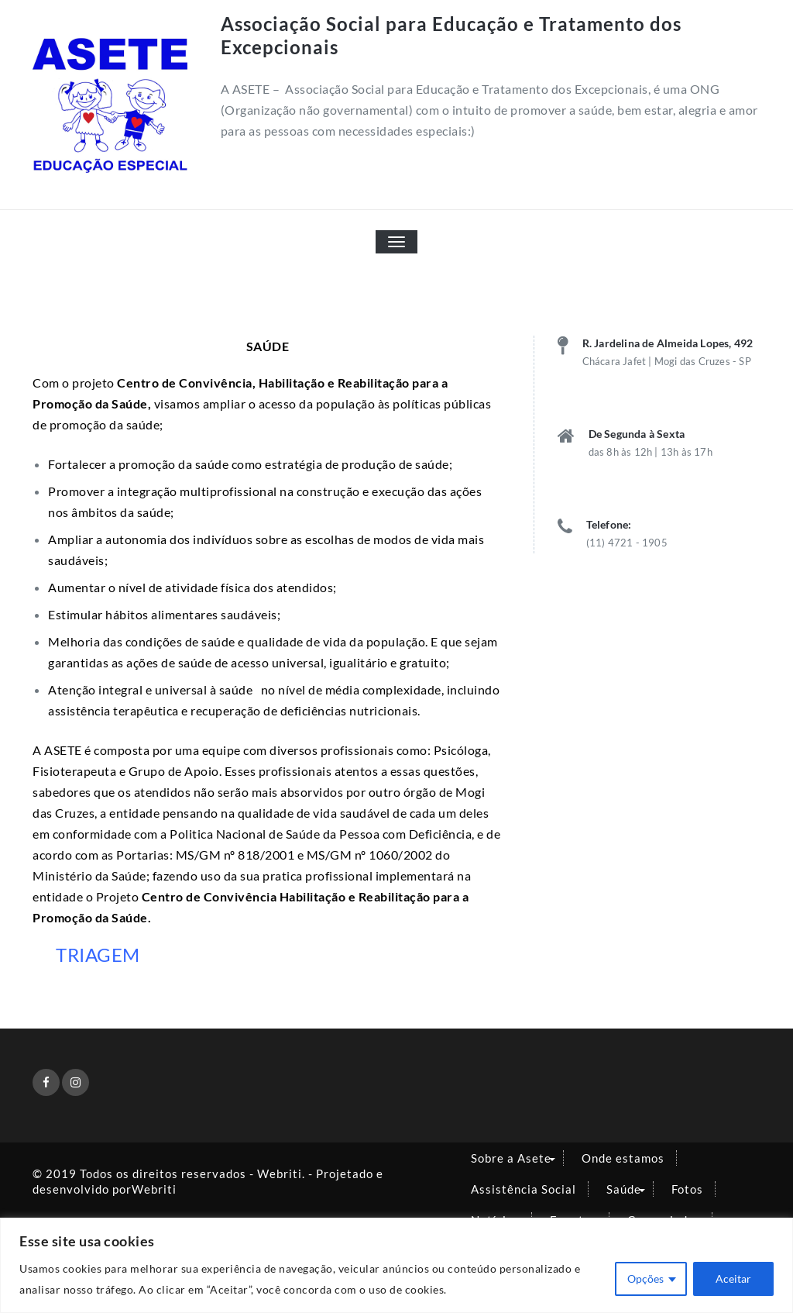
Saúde (623, 1189)
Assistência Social (523, 1189)
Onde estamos (623, 1158)
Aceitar (733, 1278)
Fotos (687, 1189)
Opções (645, 1278)
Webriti (154, 1189)
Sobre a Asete (511, 1158)
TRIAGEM (98, 954)
